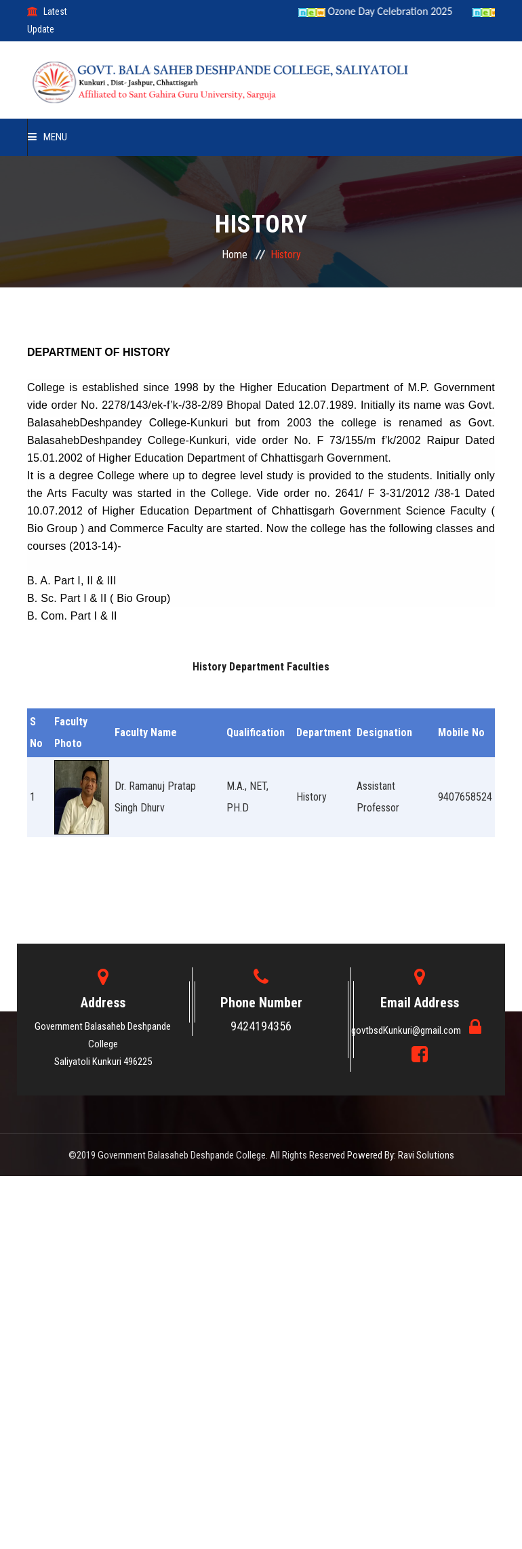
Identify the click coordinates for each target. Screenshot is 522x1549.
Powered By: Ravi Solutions (400, 1155)
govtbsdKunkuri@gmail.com (407, 1030)
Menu (47, 137)
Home (234, 254)
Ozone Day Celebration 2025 (386, 11)
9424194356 (261, 1026)
